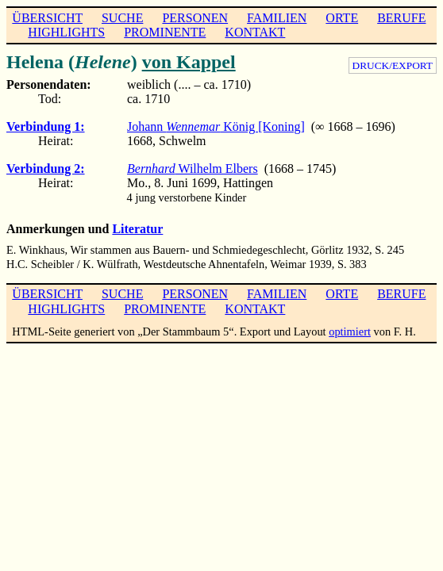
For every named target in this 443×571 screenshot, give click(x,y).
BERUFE (401, 18)
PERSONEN (195, 18)
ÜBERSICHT (47, 18)
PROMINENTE (165, 32)
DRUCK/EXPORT (392, 65)
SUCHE (122, 18)
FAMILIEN (276, 18)
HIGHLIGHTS (66, 32)
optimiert (350, 331)
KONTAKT (255, 32)
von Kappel (189, 62)
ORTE (342, 18)
